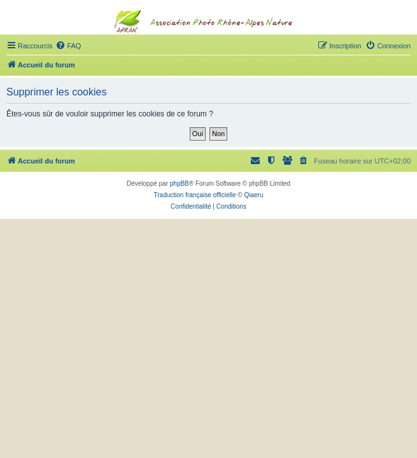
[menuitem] (68, 45)
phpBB (179, 183)
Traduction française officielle (195, 194)
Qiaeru (253, 194)
